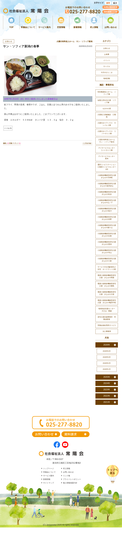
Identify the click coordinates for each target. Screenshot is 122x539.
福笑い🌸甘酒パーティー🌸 (12, 143)
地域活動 (106, 78)
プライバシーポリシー (72, 479)
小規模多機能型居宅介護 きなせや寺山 (108, 251)
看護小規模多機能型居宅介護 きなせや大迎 (107, 293)
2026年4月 (107, 351)
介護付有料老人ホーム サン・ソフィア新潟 (74, 41)
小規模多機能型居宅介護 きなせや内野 (108, 218)
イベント (106, 60)
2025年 (106, 377)
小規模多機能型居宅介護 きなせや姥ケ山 (108, 226)
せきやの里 (107, 109)
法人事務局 (107, 331)
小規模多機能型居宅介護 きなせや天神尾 (108, 176)
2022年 (106, 396)
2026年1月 (107, 369)
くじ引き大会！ (87, 143)
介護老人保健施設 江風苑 (107, 116)
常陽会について (28, 27)
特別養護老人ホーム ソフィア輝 (107, 93)
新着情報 (77, 27)
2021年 (106, 402)
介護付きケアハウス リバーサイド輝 (107, 132)
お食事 (106, 54)
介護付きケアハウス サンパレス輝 (107, 124)
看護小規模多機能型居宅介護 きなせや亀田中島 (107, 301)
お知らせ (8, 41)
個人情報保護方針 (70, 483)
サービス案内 (44, 27)
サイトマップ (48, 483)
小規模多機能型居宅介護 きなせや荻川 (108, 210)
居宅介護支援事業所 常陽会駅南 (107, 318)
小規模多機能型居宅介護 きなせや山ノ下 (108, 201)
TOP (11, 27)
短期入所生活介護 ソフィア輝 (107, 101)
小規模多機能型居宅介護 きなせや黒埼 (108, 243)
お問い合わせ (110, 27)
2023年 (106, 389)
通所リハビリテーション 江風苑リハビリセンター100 (108, 167)
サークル (106, 66)
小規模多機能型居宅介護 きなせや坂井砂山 (108, 185)
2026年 (106, 345)
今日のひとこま (107, 72)
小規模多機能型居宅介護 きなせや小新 (108, 260)
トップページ (48, 468)
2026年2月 (107, 363)
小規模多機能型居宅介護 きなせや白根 (108, 235)
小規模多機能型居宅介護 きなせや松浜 (108, 193)
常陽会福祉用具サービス (107, 325)
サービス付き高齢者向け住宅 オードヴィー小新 (107, 268)
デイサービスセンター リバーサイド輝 (107, 149)
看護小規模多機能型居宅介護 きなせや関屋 (107, 276)
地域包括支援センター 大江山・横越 (107, 310)
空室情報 (61, 27)
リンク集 (66, 476)
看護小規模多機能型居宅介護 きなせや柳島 (107, 285)
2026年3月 (107, 357)
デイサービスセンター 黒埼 (107, 157)
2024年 (106, 383)
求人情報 (94, 27)
